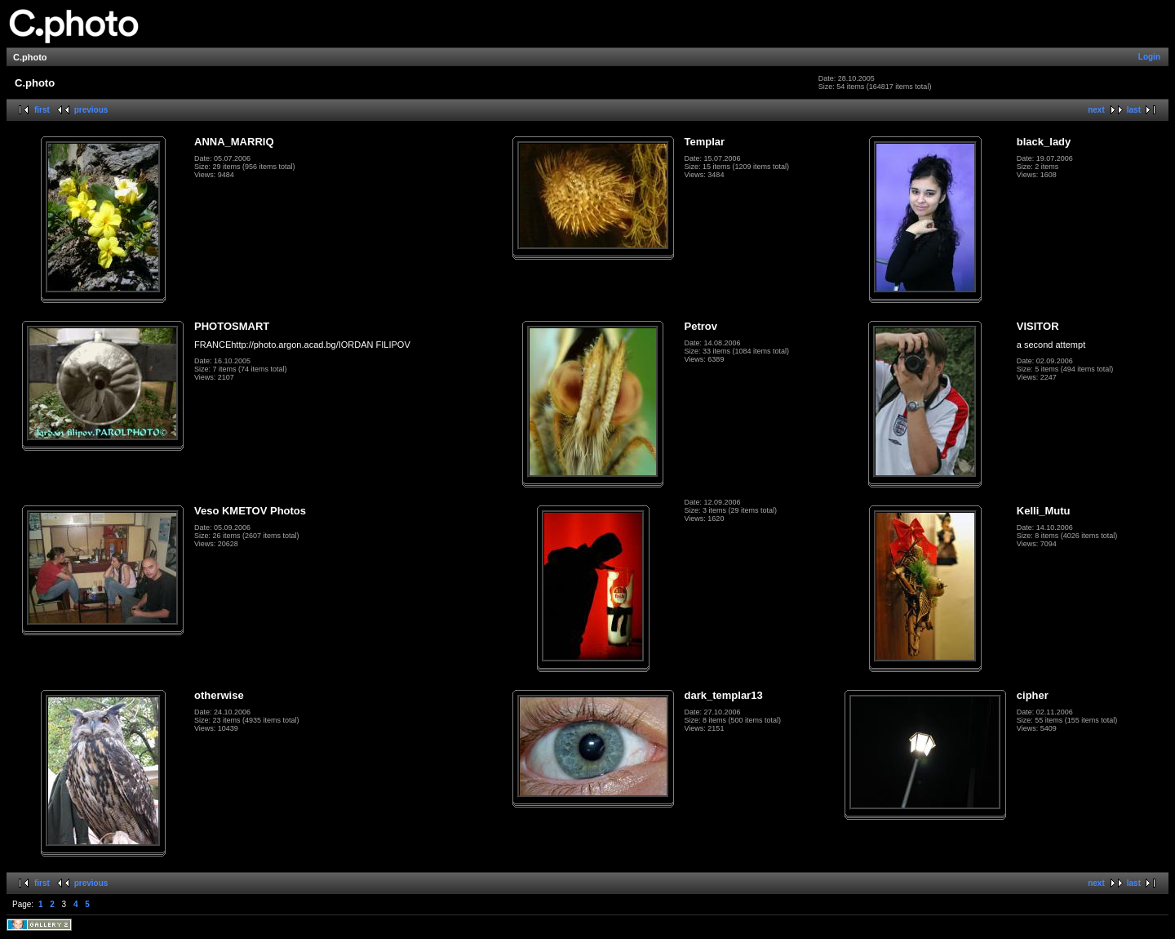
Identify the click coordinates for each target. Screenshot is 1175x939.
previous (91, 109)
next (1096, 109)
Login (1149, 56)
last (1134, 109)
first (42, 109)
